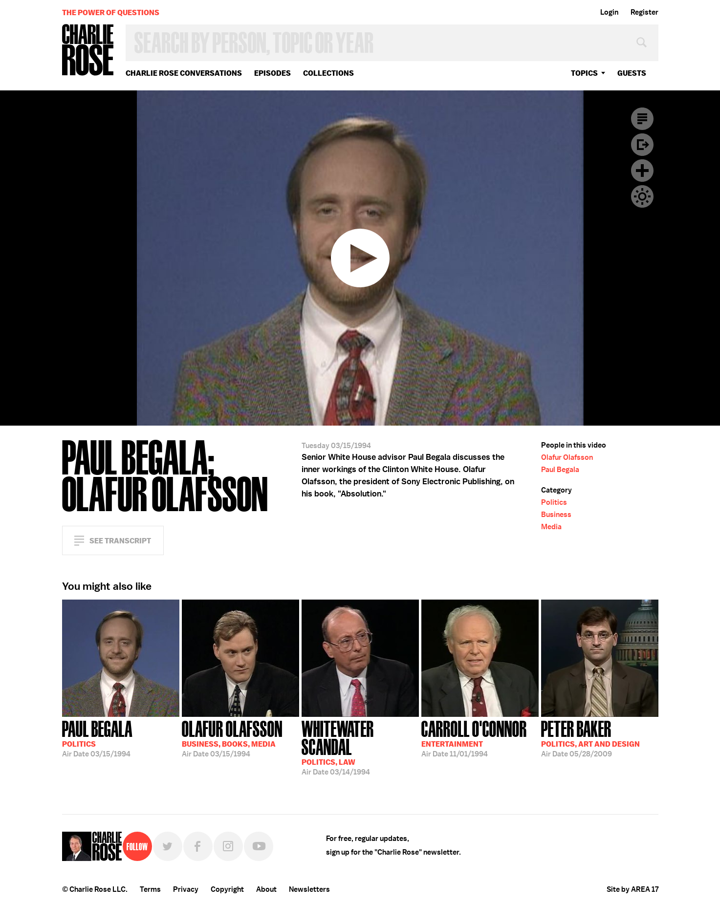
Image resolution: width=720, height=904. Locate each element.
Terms (150, 889)
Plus (642, 170)
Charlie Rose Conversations (184, 73)
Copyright (227, 889)
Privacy (185, 889)
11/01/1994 (474, 738)
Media (551, 527)
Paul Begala (560, 469)
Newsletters (309, 889)
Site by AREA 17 (632, 889)
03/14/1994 (360, 747)
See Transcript (120, 540)
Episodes (272, 73)
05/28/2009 (590, 738)
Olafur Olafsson (567, 457)
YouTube (258, 846)
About (266, 889)
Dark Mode (642, 196)
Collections (328, 73)
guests (631, 73)
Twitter (167, 846)
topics (584, 73)
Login (609, 12)
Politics (554, 502)
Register (644, 12)
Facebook (198, 846)
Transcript (642, 119)
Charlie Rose (88, 50)
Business (556, 514)
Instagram (228, 846)
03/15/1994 (97, 738)
